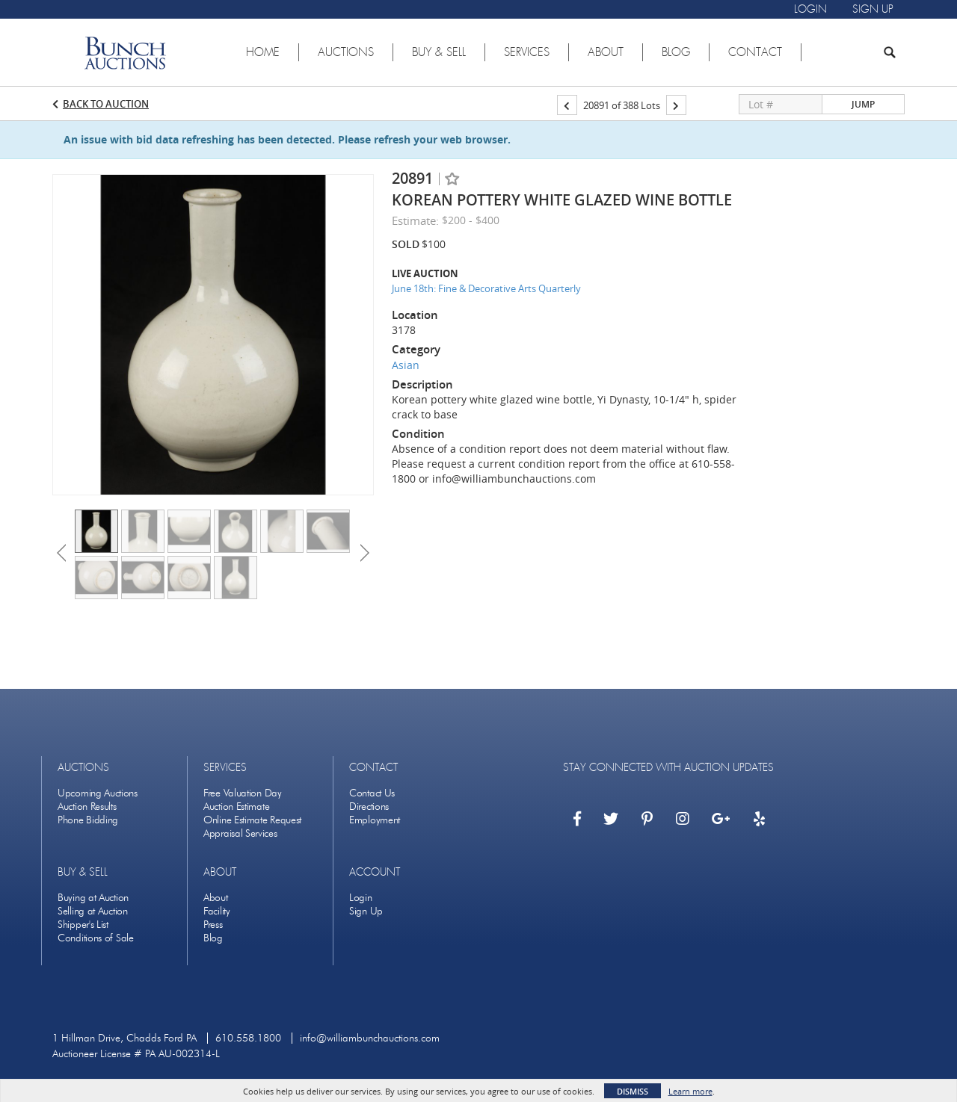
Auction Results (87, 806)
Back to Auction (106, 104)
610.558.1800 (248, 1038)
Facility (216, 911)
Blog (213, 938)
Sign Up (366, 911)
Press (213, 924)
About (215, 897)
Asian (405, 365)
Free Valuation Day (242, 793)
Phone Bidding (88, 820)
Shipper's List (83, 924)
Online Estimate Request (252, 820)
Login (360, 897)
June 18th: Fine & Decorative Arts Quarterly (486, 288)
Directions (369, 806)
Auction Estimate (236, 806)
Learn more (690, 1091)
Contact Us (372, 793)
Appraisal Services (240, 833)
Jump (863, 104)
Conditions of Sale (96, 938)
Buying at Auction (93, 897)
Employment (374, 820)
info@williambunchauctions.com (370, 1038)
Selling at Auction (93, 911)
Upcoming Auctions (98, 793)
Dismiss (632, 1091)
